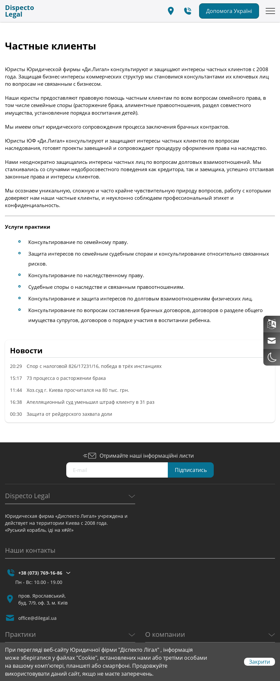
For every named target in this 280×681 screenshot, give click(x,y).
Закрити (259, 661)
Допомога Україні (229, 11)
